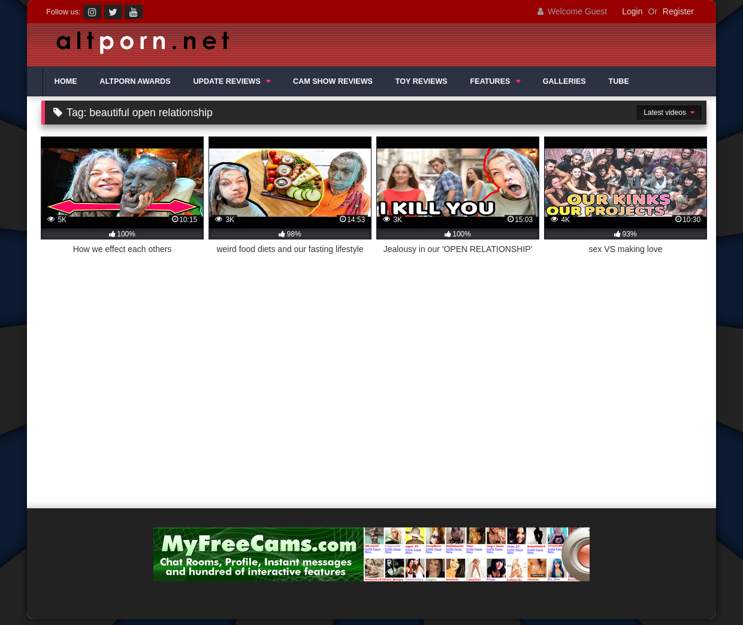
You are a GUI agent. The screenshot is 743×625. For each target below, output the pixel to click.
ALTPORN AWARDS (134, 81)
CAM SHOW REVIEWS (333, 81)
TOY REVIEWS (421, 81)
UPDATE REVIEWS (226, 81)
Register (678, 11)
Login (632, 11)
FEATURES (490, 81)
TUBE (619, 81)
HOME (66, 81)
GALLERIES (564, 81)
